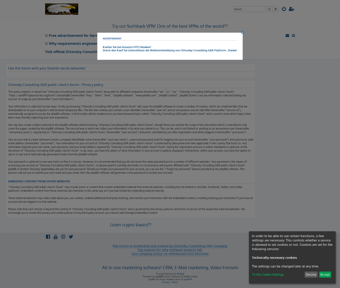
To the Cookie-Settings (268, 274)
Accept (325, 274)
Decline (311, 274)
